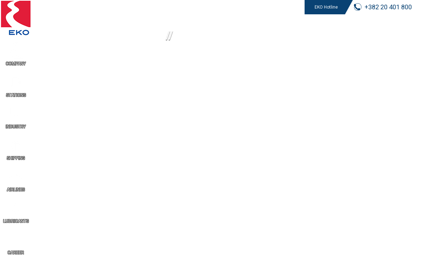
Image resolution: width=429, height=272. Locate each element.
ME (421, 168)
